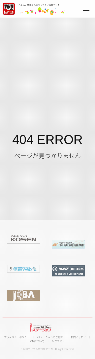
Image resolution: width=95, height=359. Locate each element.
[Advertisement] (47, 68)
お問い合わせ (78, 337)
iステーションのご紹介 (50, 337)
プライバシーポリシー (16, 337)
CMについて (37, 341)
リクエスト (58, 341)
